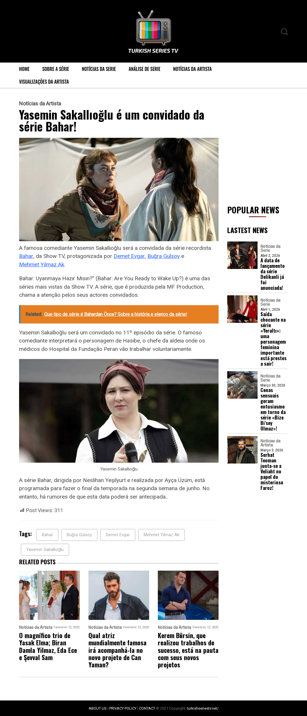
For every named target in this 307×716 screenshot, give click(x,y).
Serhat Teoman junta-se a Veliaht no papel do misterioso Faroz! (271, 471)
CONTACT (147, 708)
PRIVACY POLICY (122, 708)
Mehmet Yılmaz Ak (41, 264)
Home (24, 68)
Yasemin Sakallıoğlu (45, 549)
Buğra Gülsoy (163, 256)
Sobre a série (55, 68)
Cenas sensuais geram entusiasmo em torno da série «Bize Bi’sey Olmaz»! (273, 409)
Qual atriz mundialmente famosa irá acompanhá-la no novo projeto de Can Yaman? (117, 650)
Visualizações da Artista (44, 81)
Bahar (26, 256)
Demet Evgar (129, 256)
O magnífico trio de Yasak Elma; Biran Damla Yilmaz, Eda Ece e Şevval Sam (48, 646)
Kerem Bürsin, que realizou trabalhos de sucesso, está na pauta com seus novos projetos (188, 650)
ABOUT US (98, 708)
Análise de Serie (144, 68)
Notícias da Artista (192, 68)
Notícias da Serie (99, 68)
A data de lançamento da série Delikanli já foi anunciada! (272, 273)
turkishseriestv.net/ (203, 708)
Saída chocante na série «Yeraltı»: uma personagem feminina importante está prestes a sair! (273, 338)
